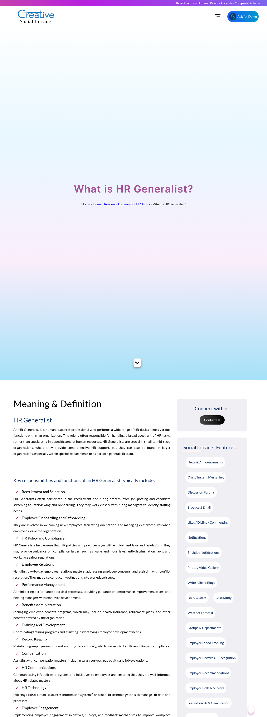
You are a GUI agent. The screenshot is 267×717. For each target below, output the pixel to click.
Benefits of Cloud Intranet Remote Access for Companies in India (218, 3)
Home (85, 204)
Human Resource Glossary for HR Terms (121, 204)
